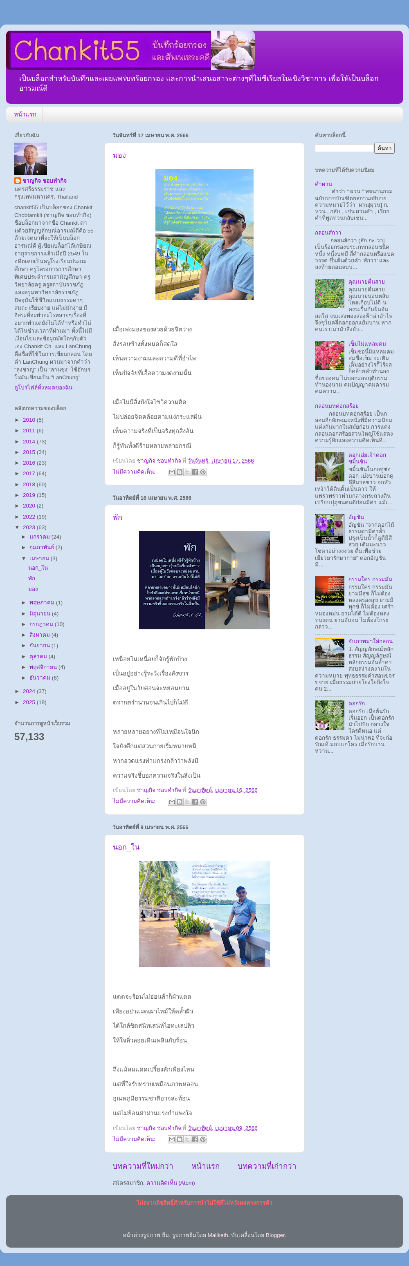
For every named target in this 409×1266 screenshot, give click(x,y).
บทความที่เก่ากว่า (267, 1166)
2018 (30, 484)
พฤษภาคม (42, 602)
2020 (30, 506)
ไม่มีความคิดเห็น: (135, 472)
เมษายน (40, 558)
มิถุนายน (40, 614)
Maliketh (217, 1235)
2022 (30, 517)
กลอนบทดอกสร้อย (337, 406)
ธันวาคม (40, 678)
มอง (119, 155)
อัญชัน (356, 517)
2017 (30, 473)
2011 (30, 430)
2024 (30, 691)
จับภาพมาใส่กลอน (370, 641)
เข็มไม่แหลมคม (367, 344)
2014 (30, 441)
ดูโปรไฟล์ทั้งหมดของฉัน (43, 388)
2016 (30, 463)
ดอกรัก (356, 703)
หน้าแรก (25, 114)
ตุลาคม (39, 656)
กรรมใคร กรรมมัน (370, 579)
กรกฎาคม (42, 624)
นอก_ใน (126, 847)
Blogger (275, 1235)
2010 (30, 420)
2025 (30, 702)
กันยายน (40, 645)
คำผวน (323, 184)
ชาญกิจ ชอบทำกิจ (44, 181)
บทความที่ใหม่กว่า (142, 1166)
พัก (117, 517)
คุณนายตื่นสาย (366, 282)
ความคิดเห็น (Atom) (170, 1183)
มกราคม (40, 537)
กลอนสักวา (328, 233)
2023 (30, 527)
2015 (30, 452)
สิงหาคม (40, 635)
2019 (30, 495)
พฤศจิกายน (43, 667)
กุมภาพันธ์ (42, 547)
